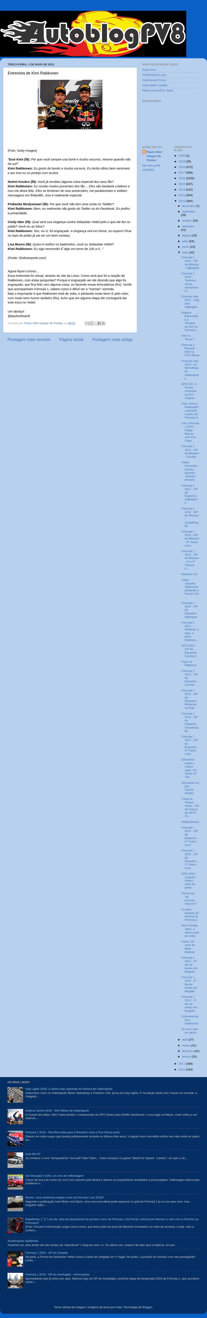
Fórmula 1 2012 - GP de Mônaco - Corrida (190, 451)
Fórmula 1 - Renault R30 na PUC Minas (190, 350)
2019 (182, 161)
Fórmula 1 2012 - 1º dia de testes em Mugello (189, 1003)
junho (186, 246)
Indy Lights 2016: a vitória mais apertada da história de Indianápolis (68, 1088)
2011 (182, 1063)
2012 (182, 201)
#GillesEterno (190, 822)
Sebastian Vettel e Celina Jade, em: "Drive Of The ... (189, 768)
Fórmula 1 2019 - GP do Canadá (46, 1252)
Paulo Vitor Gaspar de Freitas (154, 156)
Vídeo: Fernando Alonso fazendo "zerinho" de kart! (189, 471)
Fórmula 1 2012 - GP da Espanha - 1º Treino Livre (189, 859)
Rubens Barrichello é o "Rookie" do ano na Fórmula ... (190, 321)
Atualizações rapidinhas (23, 1241)
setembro (188, 226)
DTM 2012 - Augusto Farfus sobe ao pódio (189, 880)
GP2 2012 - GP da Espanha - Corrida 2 (189, 651)
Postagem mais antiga (112, 339)
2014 (182, 189)
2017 (182, 172)
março (186, 1045)
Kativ (119, 1307)
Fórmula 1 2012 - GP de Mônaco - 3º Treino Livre (190, 538)
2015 (182, 184)
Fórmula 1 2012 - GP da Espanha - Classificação (190, 722)
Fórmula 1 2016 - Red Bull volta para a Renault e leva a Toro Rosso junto (72, 1132)
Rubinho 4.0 (189, 574)
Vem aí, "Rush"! (187, 337)
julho (185, 241)
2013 (182, 195)
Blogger (147, 1307)
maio (185, 252)
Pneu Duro (149, 69)
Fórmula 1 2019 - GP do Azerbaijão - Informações (57, 1274)
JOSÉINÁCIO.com (154, 75)
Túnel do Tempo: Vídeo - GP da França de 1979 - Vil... (190, 807)
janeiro (187, 1056)
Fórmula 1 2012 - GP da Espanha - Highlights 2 (189, 494)
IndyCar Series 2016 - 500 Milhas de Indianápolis (57, 1110)
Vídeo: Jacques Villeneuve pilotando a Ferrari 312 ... (190, 588)
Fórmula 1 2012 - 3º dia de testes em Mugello (189, 964)
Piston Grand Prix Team (157, 90)
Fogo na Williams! (188, 663)
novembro (188, 211)
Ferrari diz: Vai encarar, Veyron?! (188, 898)
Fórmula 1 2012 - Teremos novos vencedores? (189, 282)
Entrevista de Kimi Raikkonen (189, 1020)
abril (185, 1039)
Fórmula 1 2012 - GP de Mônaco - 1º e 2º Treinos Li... (190, 560)
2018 (182, 167)
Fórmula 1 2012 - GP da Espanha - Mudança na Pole (189, 699)
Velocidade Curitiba (154, 85)
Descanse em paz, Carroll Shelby (190, 788)
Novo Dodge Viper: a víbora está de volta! (190, 931)
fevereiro (188, 1051)
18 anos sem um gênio (189, 1030)
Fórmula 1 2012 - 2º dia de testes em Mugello (189, 984)
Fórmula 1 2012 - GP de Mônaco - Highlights (190, 262)
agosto (187, 235)
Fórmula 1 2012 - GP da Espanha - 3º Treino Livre (189, 745)
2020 (182, 155)
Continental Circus (154, 80)
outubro (187, 220)
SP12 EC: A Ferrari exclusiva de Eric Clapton (189, 391)
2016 (182, 178)
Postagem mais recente (29, 339)
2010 (182, 1069)
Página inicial (71, 339)
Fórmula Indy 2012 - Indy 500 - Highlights (190, 302)
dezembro (189, 206)
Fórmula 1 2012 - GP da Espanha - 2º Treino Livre (189, 836)
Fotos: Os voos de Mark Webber (188, 947)
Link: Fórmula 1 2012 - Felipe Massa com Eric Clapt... (190, 432)
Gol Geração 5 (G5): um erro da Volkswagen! (54, 1175)
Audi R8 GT (33, 1154)
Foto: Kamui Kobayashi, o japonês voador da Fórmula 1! (190, 410)
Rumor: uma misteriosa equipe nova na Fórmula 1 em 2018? (64, 1197)
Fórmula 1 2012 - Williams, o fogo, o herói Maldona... (190, 631)
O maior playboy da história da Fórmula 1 (190, 915)
